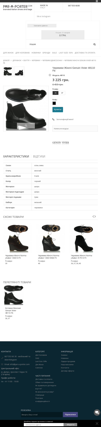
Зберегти (70, 425)
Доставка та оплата (43, 370)
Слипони (39, 358)
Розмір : (55, 80)
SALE (37, 349)
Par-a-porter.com (60, 419)
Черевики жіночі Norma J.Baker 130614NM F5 (48, 247)
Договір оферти (67, 361)
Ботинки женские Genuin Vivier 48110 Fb (13, 301)
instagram (53, 16)
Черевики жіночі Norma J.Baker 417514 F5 (81, 247)
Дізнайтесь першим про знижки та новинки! (38, 421)
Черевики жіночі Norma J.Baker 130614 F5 (15, 247)
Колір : (55, 90)
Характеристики (17, 147)
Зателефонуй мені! (65, 110)
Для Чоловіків (41, 345)
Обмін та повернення (44, 373)
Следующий (50, 65)
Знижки (64, 345)
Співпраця (39, 385)
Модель (56, 66)
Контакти (65, 358)
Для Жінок (39, 355)
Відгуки (41, 147)
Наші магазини (67, 355)
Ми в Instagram (43, 16)
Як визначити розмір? (44, 382)
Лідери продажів (68, 352)
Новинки (64, 349)
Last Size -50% (41, 352)
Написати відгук (61, 119)
